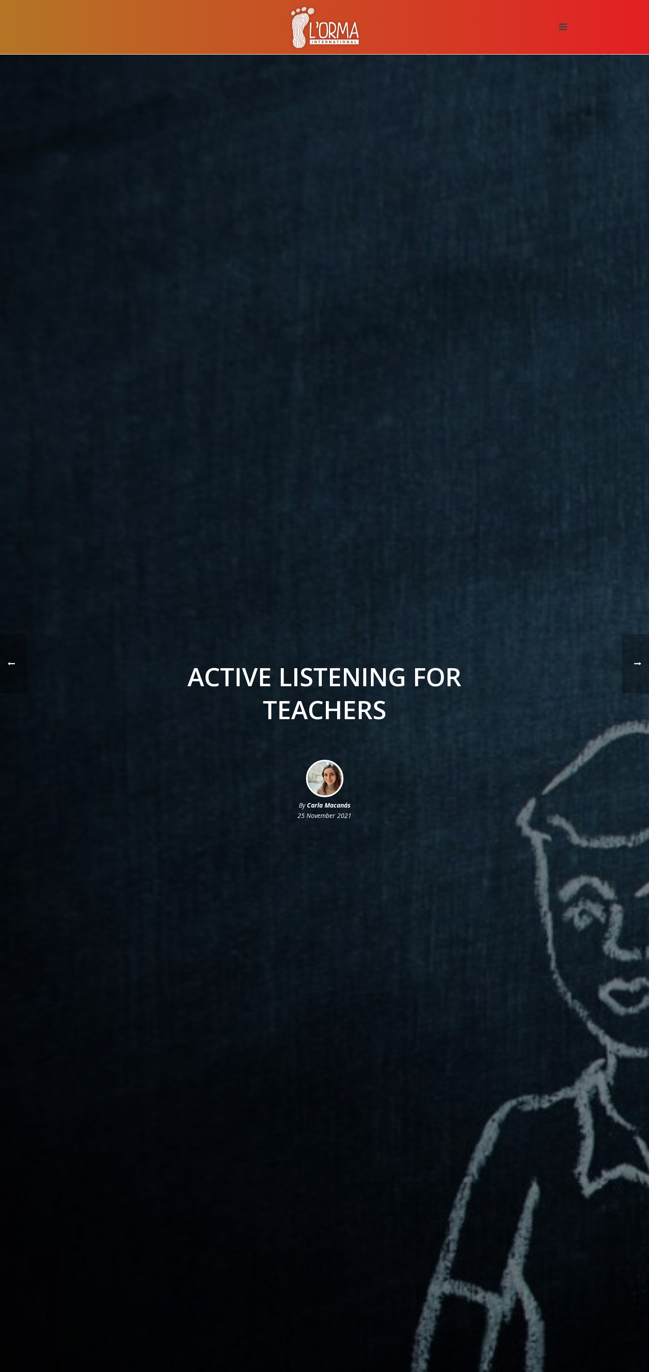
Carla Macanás (329, 805)
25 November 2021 (324, 815)
